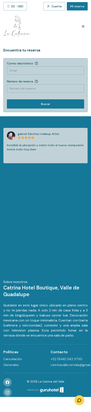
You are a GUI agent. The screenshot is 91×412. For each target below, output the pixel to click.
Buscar (45, 104)
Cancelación (12, 359)
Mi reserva (77, 6)
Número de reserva (20, 81)
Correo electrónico (20, 63)
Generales (11, 365)
